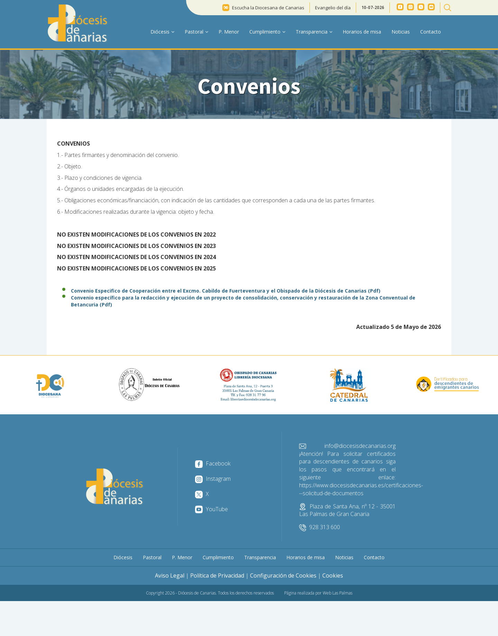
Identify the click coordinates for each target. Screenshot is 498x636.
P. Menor (229, 31)
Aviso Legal (169, 575)
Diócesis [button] (162, 31)
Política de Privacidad (217, 575)
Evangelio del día (333, 7)
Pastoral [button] (196, 31)
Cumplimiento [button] (267, 31)
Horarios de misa (362, 31)
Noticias (400, 31)
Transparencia (260, 557)
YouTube (211, 509)
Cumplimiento (218, 557)
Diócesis (122, 557)
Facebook (212, 463)
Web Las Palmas (337, 593)
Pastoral (152, 557)
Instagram (213, 478)
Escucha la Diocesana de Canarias (268, 7)
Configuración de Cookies (283, 575)
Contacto (430, 31)
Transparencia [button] (314, 31)
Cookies (332, 575)
